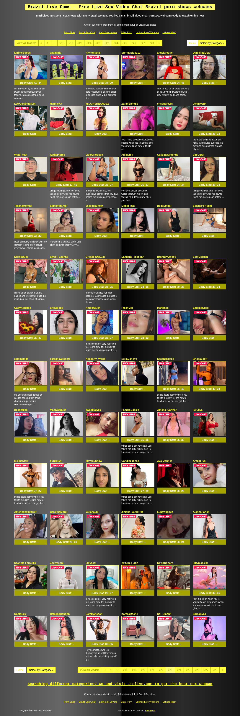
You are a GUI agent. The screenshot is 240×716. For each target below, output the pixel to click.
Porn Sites (69, 32)
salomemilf (21, 358)
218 (62, 43)
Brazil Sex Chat (87, 32)
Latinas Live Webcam (147, 32)
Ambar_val (199, 460)
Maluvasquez (58, 409)
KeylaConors (165, 562)
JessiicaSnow (94, 205)
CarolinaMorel (58, 511)
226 (134, 43)
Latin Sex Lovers (108, 32)
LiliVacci (91, 562)
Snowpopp (56, 307)
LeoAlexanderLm (24, 103)
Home (192, 43)
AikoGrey (127, 154)
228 (152, 43)
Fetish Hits (150, 710)
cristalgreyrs (165, 103)
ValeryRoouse (94, 154)
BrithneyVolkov (166, 256)
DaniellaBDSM (201, 52)
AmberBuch (93, 307)
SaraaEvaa (199, 613)
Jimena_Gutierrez (132, 511)
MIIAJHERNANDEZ (97, 103)
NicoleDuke (21, 256)
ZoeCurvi (198, 154)
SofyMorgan (200, 256)
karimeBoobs (22, 52)
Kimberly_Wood (95, 358)
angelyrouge (165, 52)
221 (89, 43)
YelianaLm (92, 511)
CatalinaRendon (60, 613)
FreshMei (127, 307)
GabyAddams (22, 307)
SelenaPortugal (202, 205)
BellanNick (21, 409)
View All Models (26, 43)
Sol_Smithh (164, 613)
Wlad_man (20, 154)
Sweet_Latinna (59, 256)
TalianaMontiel (23, 205)
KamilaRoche (129, 613)
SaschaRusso (165, 358)
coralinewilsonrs (60, 358)
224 (116, 43)
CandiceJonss (130, 460)
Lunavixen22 (165, 511)
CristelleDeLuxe (95, 256)
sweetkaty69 (93, 409)
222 (98, 43)
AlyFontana (93, 52)
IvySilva (198, 409)
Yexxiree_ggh (129, 562)
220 (80, 43)
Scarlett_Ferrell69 (25, 562)
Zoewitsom (56, 562)
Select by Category (212, 43)
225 (125, 43)
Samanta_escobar (132, 256)
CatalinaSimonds (167, 154)
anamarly (55, 52)
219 (71, 43)
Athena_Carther (167, 409)
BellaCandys (129, 358)
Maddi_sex (128, 205)
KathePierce (57, 154)
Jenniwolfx (199, 103)
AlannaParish (201, 511)
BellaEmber (164, 205)
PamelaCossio (130, 409)
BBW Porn (126, 32)
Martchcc (163, 307)
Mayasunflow (94, 460)
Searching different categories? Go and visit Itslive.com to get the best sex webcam (120, 683)
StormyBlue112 (130, 52)
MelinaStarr (21, 460)
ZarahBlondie (129, 103)
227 (143, 43)
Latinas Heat (169, 32)
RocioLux (20, 613)
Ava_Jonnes (164, 460)
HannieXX (56, 103)
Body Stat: (30, 82)
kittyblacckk (200, 562)
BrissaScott (200, 358)
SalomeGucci (201, 307)
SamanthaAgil (58, 205)
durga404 (55, 460)
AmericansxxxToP (25, 511)
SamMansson (94, 613)
